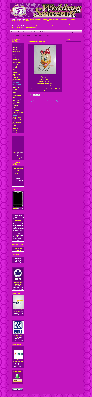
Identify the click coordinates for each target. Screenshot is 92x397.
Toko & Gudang (22, 32)
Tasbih (14, 123)
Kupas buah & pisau (18, 99)
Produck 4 (48, 35)
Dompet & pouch (17, 62)
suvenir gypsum (51, 94)
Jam (14, 71)
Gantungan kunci (17, 66)
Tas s (14, 122)
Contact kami (52, 32)
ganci (46, 94)
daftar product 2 (27, 35)
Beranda (13, 32)
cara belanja (62, 32)
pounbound (18, 122)
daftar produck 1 (15, 35)
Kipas (14, 90)
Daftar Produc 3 (38, 35)
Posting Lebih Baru (33, 101)
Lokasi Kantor (33, 32)
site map (71, 32)
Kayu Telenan (16, 82)
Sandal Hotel (16, 115)
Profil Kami (43, 32)
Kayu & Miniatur (17, 84)
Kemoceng (15, 85)
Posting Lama (57, 101)
